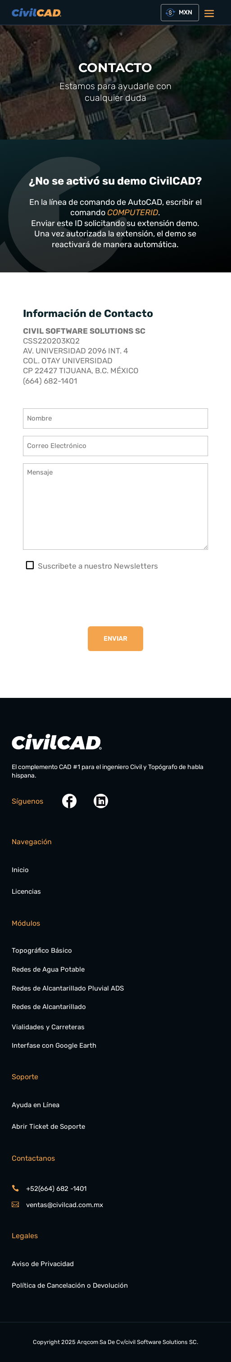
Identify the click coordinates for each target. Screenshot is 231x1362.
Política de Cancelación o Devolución (70, 1285)
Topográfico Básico (42, 950)
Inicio (20, 870)
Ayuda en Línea (35, 1105)
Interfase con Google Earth (54, 1045)
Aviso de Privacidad (43, 1264)
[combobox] (180, 12)
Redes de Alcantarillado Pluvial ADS (68, 988)
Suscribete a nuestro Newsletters (98, 565)
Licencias (26, 891)
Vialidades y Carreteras (48, 1027)
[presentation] (91, 598)
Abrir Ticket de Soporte (48, 1126)
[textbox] (183, 12)
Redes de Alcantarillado (49, 1007)
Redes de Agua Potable (48, 969)
